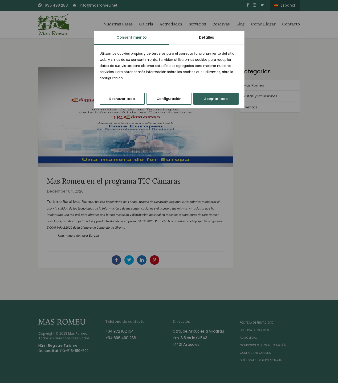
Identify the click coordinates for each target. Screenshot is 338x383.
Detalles (206, 37)
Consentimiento (132, 37)
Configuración (169, 98)
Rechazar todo (122, 98)
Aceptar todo (216, 98)
